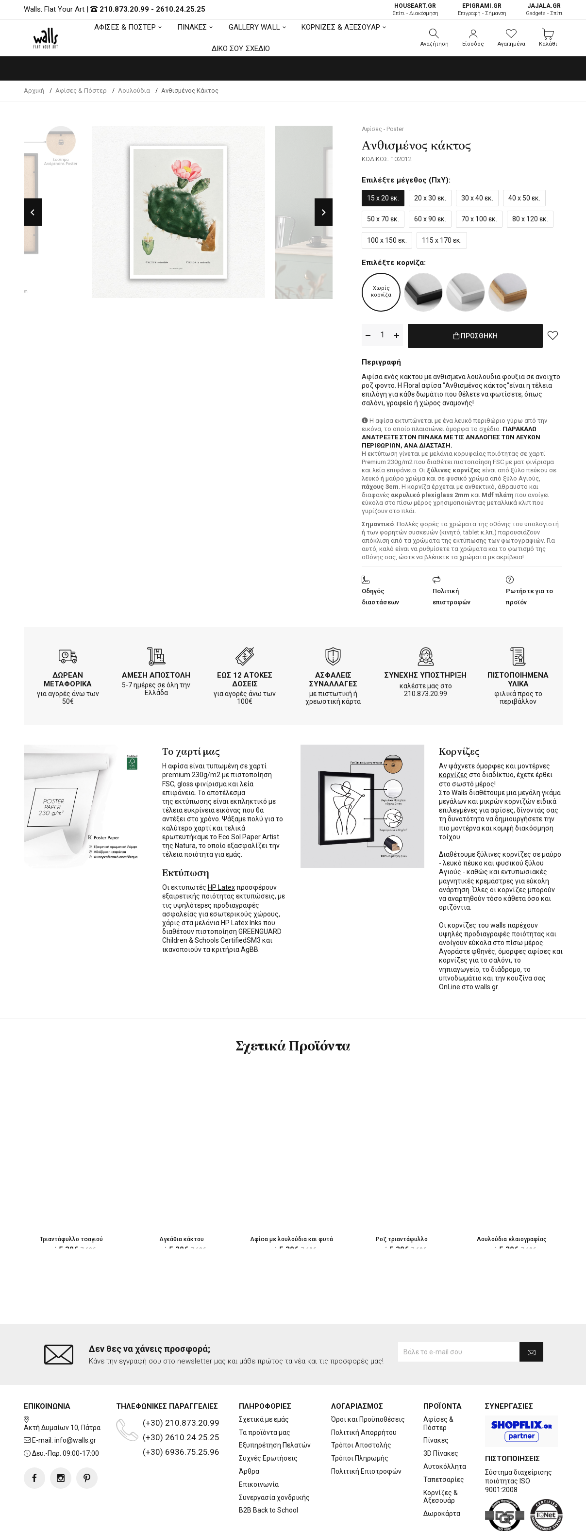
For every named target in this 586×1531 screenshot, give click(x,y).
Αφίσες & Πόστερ (438, 1423)
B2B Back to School (268, 1510)
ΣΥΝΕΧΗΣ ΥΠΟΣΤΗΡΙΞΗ (426, 673)
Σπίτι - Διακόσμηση (415, 9)
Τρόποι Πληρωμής (359, 1458)
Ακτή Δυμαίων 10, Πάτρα (62, 1427)
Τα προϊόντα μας (264, 1432)
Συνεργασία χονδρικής (274, 1497)
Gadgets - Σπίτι (544, 9)
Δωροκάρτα (441, 1513)
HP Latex (221, 885)
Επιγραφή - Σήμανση (482, 9)
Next (324, 212)
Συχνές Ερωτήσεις (268, 1458)
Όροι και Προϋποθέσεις (368, 1419)
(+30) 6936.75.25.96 (181, 1452)
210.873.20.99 (124, 9)
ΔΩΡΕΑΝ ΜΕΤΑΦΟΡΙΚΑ (68, 677)
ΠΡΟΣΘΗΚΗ (476, 335)
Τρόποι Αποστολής (361, 1445)
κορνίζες (453, 773)
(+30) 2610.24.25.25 (181, 1437)
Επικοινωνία (259, 1484)
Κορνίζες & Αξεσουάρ (440, 1497)
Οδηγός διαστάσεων (380, 594)
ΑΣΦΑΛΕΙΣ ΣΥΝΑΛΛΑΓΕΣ (333, 677)
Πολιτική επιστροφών (451, 594)
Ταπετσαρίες (443, 1479)
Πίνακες (436, 1440)
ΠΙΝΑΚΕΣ (192, 27)
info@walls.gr (75, 1440)
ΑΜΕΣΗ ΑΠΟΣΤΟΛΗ (156, 673)
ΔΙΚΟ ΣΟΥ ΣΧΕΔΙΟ (241, 48)
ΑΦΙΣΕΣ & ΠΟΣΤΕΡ (125, 27)
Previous (33, 212)
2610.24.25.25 (180, 9)
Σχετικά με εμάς (264, 1419)
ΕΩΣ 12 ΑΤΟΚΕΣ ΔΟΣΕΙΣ (244, 677)
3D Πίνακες (440, 1453)
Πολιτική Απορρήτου (364, 1432)
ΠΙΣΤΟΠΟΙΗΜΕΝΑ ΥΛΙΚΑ (518, 677)
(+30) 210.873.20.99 (181, 1423)
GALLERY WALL (254, 27)
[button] (434, 38)
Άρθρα (249, 1471)
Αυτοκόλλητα (444, 1466)
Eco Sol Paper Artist (248, 835)
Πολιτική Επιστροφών (366, 1471)
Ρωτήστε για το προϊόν (529, 594)
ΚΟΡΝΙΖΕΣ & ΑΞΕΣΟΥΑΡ (340, 27)
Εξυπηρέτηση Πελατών (275, 1445)
